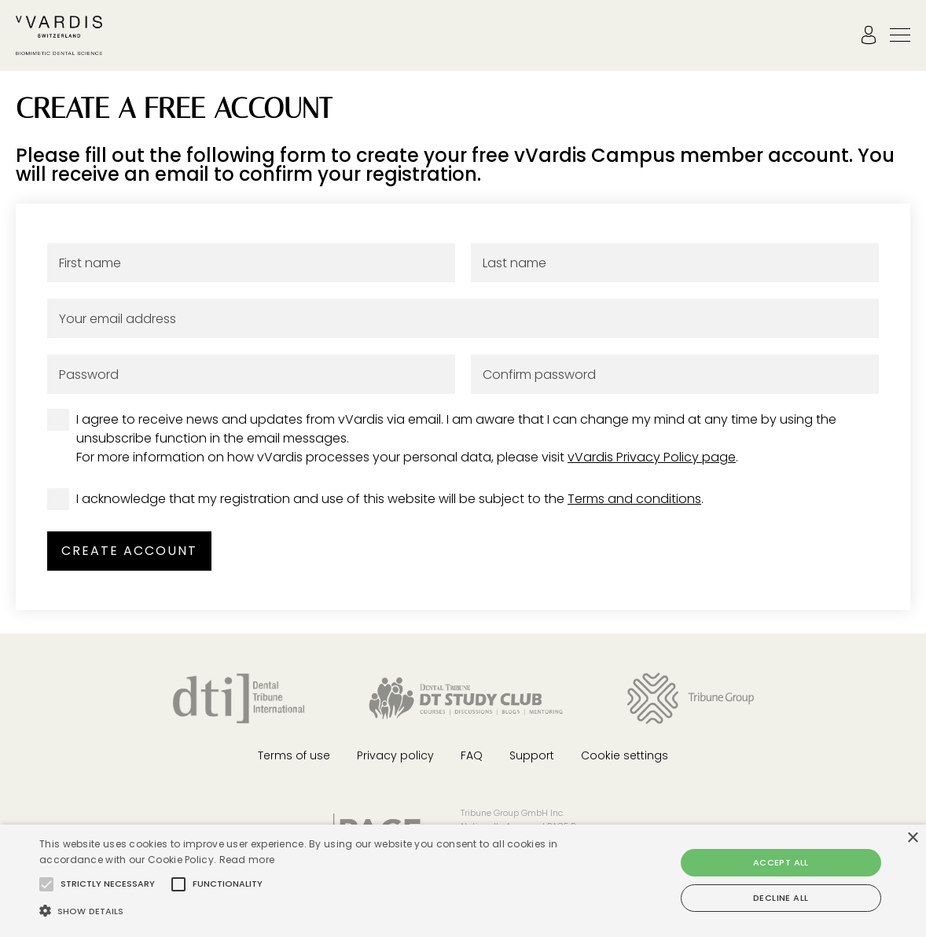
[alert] (463, 881)
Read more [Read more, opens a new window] (247, 859)
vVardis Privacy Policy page (652, 457)
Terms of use (294, 755)
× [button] (912, 838)
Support (531, 755)
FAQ (472, 755)
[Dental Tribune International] (238, 698)
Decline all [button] (780, 897)
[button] (46, 884)
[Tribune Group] (690, 698)
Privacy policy (395, 755)
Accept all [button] (781, 862)
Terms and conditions (634, 499)
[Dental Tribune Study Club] (466, 698)
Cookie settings (624, 755)
